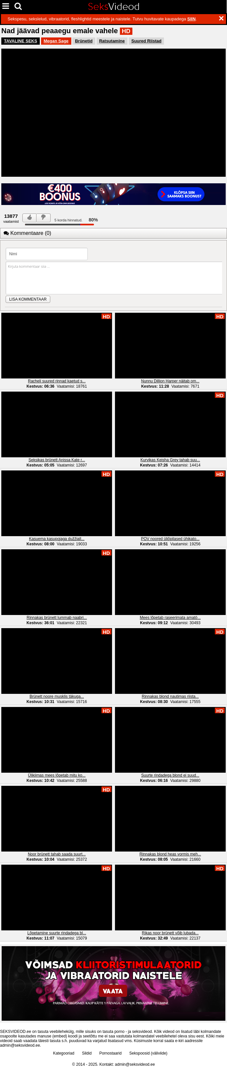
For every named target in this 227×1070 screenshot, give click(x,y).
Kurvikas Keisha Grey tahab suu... (170, 460)
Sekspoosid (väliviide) (148, 1053)
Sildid (86, 1053)
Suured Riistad (146, 40)
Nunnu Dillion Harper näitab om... (170, 381)
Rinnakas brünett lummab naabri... (57, 617)
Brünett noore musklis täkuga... (57, 696)
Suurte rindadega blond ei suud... (170, 775)
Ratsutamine (112, 40)
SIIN (191, 18)
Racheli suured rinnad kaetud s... (56, 381)
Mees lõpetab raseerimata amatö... (170, 617)
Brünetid (83, 40)
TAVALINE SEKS (20, 40)
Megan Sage (56, 40)
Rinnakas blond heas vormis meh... (170, 854)
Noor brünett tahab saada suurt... (57, 854)
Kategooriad (63, 1053)
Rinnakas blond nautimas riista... (170, 696)
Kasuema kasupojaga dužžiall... (56, 538)
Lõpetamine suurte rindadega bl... (56, 933)
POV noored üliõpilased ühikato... (170, 538)
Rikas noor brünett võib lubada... (170, 933)
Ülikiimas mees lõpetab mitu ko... (56, 775)
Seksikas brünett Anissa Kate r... (57, 460)
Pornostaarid (110, 1053)
